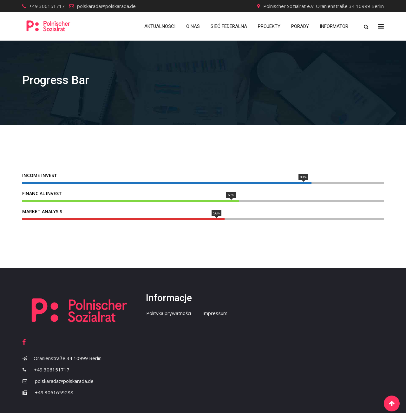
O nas (193, 26)
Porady (300, 26)
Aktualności (159, 26)
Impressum (214, 313)
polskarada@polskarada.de (106, 6)
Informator (334, 26)
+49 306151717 (47, 6)
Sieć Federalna (229, 26)
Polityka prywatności (168, 313)
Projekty (269, 26)
